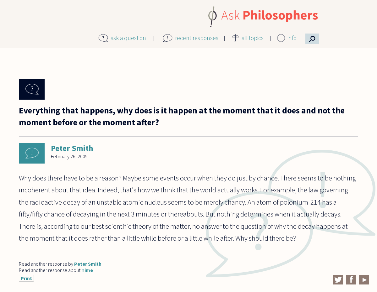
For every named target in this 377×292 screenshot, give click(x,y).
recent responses (196, 38)
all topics (253, 38)
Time (87, 270)
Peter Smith (72, 148)
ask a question (128, 38)
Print (26, 278)
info (292, 38)
